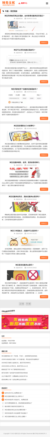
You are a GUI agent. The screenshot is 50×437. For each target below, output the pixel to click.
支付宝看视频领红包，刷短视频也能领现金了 (18, 403)
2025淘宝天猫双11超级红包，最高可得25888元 (16, 362)
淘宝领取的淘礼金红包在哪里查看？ (16, 410)
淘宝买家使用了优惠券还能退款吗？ (24, 89)
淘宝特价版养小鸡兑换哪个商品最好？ (16, 413)
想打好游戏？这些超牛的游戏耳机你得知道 (15, 373)
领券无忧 (17, 433)
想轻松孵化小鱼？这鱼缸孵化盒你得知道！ (15, 379)
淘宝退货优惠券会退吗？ (24, 265)
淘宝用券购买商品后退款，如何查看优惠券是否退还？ (25, 16)
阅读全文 (44, 42)
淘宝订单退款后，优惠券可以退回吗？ (24, 231)
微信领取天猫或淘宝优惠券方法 (14, 406)
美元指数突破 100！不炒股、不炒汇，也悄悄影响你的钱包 (19, 356)
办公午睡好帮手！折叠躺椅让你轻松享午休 (15, 376)
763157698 (11, 340)
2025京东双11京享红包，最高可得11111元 (15, 366)
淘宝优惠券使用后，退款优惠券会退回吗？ (24, 197)
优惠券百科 (19, 18)
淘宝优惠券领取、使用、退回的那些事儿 (25, 162)
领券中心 (24, 3)
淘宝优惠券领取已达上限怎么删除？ (16, 416)
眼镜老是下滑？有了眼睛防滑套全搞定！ (14, 369)
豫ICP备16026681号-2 (40, 433)
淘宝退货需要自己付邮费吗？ (24, 126)
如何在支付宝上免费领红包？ (14, 393)
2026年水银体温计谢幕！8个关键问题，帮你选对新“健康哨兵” (20, 359)
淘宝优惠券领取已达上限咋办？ (14, 396)
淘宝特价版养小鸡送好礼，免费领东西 (16, 399)
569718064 (12, 343)
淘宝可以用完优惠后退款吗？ (24, 50)
